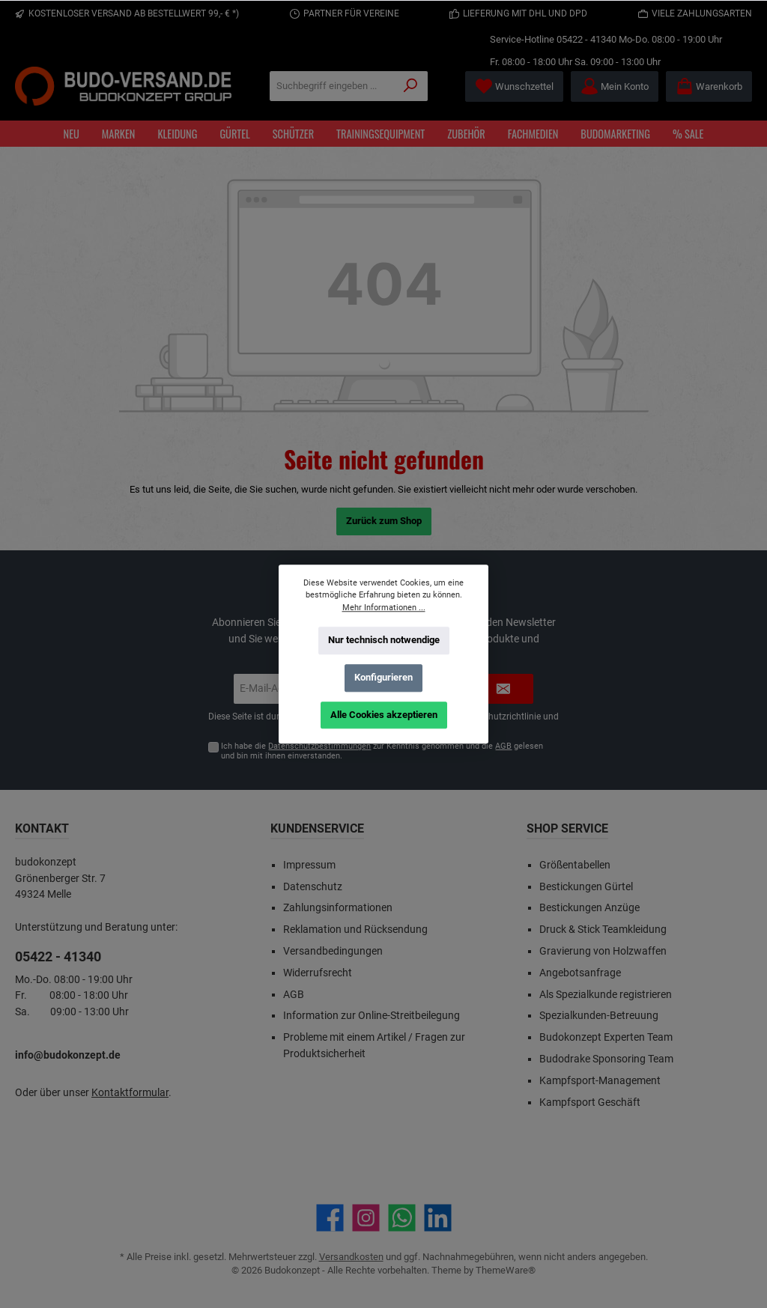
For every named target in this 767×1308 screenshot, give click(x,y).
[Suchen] (411, 86)
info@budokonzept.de (68, 1055)
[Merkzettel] (514, 86)
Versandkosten (351, 1256)
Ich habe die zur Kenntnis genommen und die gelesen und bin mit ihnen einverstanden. (382, 751)
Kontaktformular (130, 1092)
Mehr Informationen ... (383, 607)
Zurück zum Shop (384, 520)
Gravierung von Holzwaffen (603, 951)
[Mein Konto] (614, 86)
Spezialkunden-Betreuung (598, 1015)
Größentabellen (574, 865)
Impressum (309, 865)
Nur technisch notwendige (384, 639)
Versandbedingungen (333, 951)
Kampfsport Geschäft (589, 1102)
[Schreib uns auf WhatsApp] (402, 1218)
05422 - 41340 (586, 39)
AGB (503, 746)
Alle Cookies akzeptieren (383, 714)
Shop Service (567, 828)
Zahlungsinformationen (337, 907)
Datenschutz (312, 886)
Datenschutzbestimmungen (319, 746)
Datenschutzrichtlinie (498, 716)
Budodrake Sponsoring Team (606, 1059)
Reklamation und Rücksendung (355, 929)
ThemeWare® (506, 1270)
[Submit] (503, 689)
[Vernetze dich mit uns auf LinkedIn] (438, 1218)
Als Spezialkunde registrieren (605, 994)
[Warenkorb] (709, 86)
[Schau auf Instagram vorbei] (366, 1218)
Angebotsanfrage (580, 973)
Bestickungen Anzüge (589, 907)
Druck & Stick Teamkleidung (603, 929)
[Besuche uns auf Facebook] (330, 1218)
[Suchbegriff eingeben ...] (332, 86)
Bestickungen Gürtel (586, 886)
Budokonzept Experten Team (606, 1037)
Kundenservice (317, 828)
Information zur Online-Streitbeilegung (371, 1015)
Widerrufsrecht (317, 973)
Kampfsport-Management (600, 1080)
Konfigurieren (383, 677)
